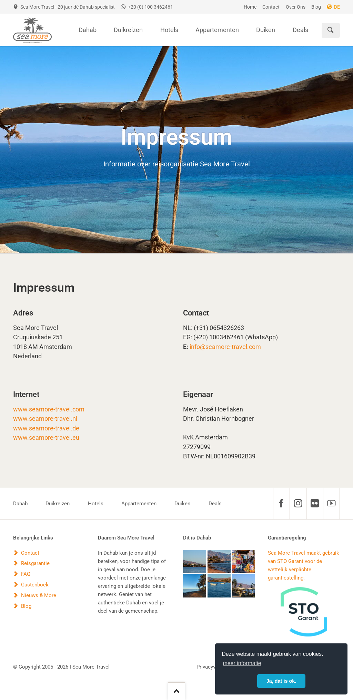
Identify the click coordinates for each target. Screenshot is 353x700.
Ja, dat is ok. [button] (281, 681)
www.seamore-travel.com (48, 409)
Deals (215, 503)
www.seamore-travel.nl (45, 418)
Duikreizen (58, 503)
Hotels (95, 503)
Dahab (20, 503)
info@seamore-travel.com (225, 346)
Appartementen (139, 503)
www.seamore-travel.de (46, 428)
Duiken (182, 503)
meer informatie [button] (242, 663)
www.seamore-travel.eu (46, 437)
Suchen (330, 30)
